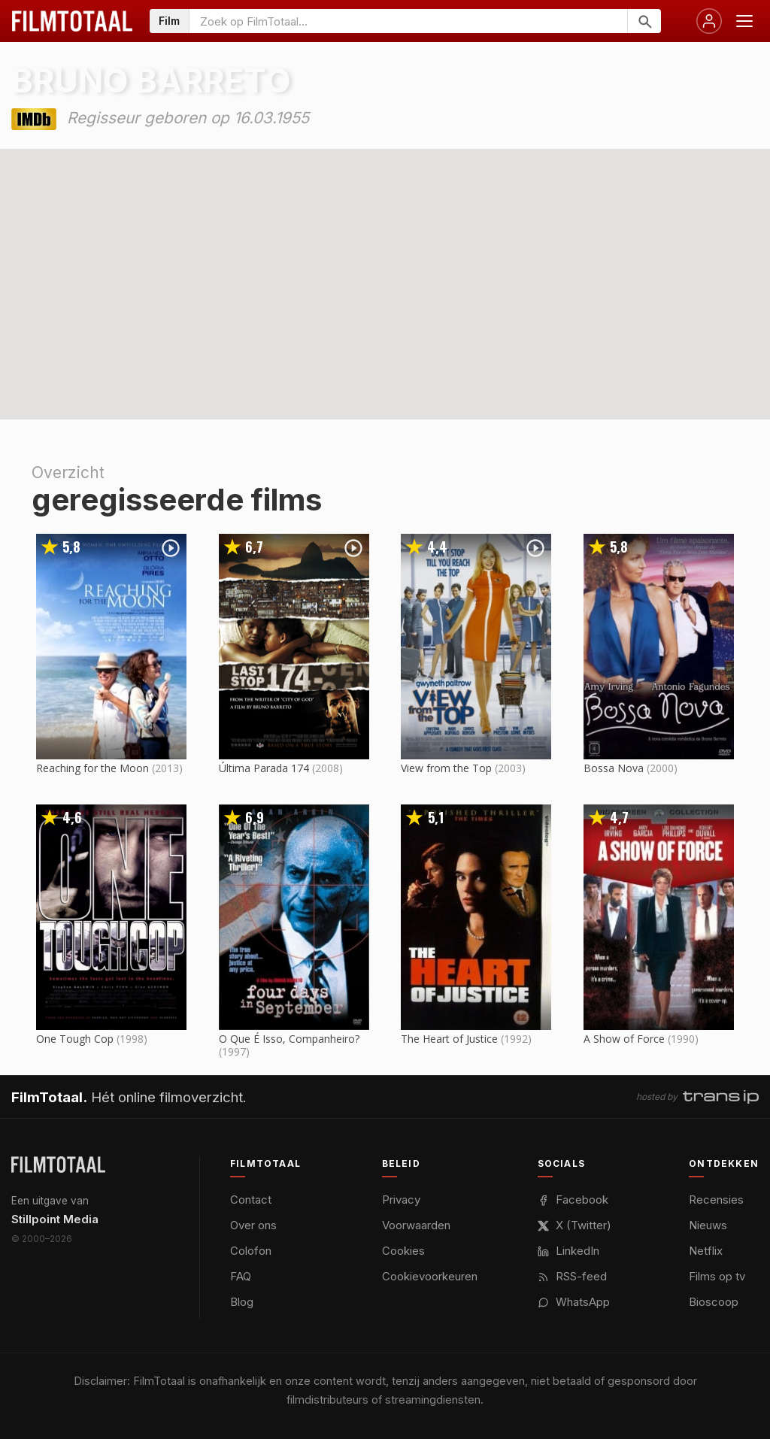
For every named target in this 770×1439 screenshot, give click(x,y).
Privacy (401, 1199)
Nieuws (708, 1225)
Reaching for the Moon (92, 768)
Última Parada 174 (264, 768)
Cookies (403, 1251)
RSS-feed (572, 1276)
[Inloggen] (709, 21)
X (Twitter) (574, 1225)
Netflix (706, 1251)
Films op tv (717, 1276)
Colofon (250, 1251)
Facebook (573, 1199)
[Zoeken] (644, 21)
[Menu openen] (744, 21)
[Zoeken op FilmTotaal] (408, 21)
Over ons (253, 1225)
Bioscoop (713, 1302)
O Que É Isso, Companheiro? (289, 1039)
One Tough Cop (75, 1039)
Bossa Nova (614, 768)
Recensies (716, 1199)
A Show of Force (624, 1039)
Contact (250, 1199)
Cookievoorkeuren (429, 1276)
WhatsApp (574, 1302)
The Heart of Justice (449, 1039)
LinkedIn (568, 1251)
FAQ (240, 1276)
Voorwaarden (416, 1225)
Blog (241, 1302)
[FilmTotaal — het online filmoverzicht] (58, 1164)
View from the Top (446, 768)
